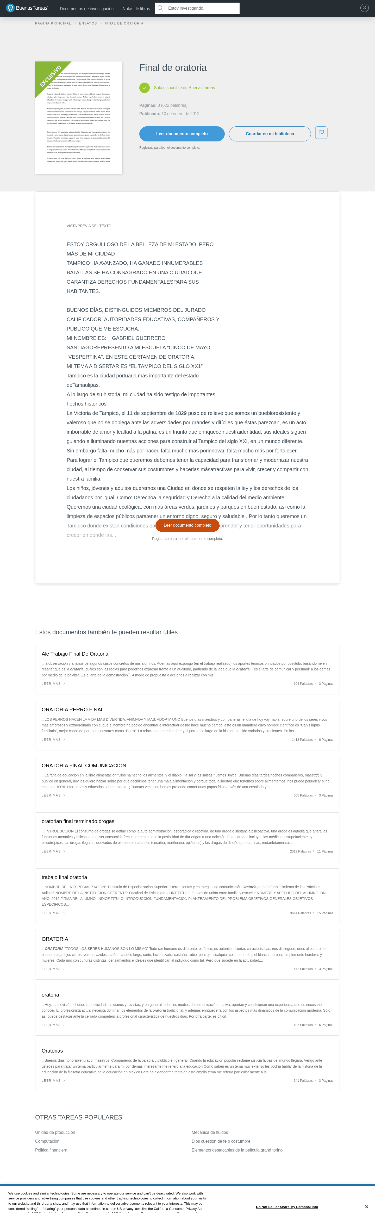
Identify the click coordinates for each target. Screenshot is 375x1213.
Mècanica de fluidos (210, 1132)
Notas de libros (136, 9)
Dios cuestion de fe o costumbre (221, 1141)
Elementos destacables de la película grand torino (237, 1150)
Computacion (47, 1141)
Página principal (54, 23)
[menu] (366, 8)
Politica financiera (51, 1150)
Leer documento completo (182, 134)
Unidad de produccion (55, 1132)
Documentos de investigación (87, 9)
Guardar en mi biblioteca (270, 134)
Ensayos (88, 23)
